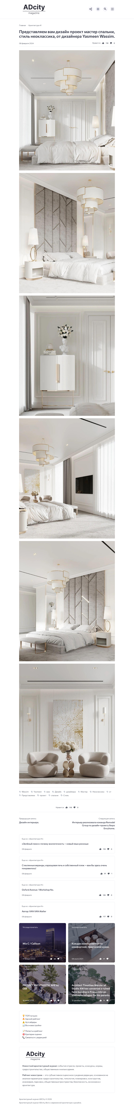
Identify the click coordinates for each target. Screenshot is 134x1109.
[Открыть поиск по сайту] (105, 9)
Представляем (28, 795)
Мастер (84, 791)
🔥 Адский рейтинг (31, 1019)
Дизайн (58, 791)
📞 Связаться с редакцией (34, 1037)
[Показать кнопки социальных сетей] (90, 9)
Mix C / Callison (31, 943)
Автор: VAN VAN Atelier (34, 911)
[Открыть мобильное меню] (112, 9)
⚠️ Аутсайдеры (29, 1022)
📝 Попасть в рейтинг (32, 1031)
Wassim (25, 791)
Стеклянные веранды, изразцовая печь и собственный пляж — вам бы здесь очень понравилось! (64, 867)
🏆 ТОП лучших (29, 1015)
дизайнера (71, 791)
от (110, 791)
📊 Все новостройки (31, 1025)
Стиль (66, 795)
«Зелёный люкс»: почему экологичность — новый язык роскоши (55, 843)
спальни (54, 795)
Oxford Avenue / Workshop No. (38, 889)
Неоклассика (98, 791)
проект (43, 795)
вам (48, 791)
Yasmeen (38, 791)
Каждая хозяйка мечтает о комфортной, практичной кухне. (90, 945)
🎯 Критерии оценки (32, 1034)
